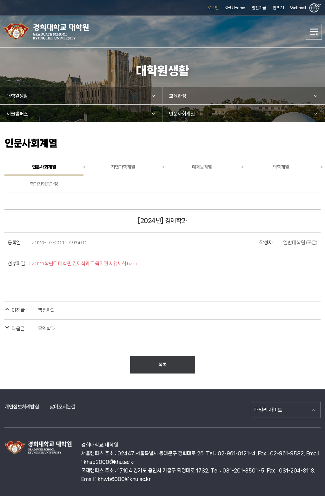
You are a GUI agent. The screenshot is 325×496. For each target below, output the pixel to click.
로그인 (213, 8)
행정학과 (46, 310)
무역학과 (46, 328)
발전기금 (259, 8)
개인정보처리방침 (21, 406)
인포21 (278, 8)
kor (317, 5)
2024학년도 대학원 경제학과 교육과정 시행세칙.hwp (83, 263)
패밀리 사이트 (268, 410)
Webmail (298, 8)
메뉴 (314, 32)
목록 (162, 364)
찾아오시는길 (62, 406)
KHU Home (235, 8)
